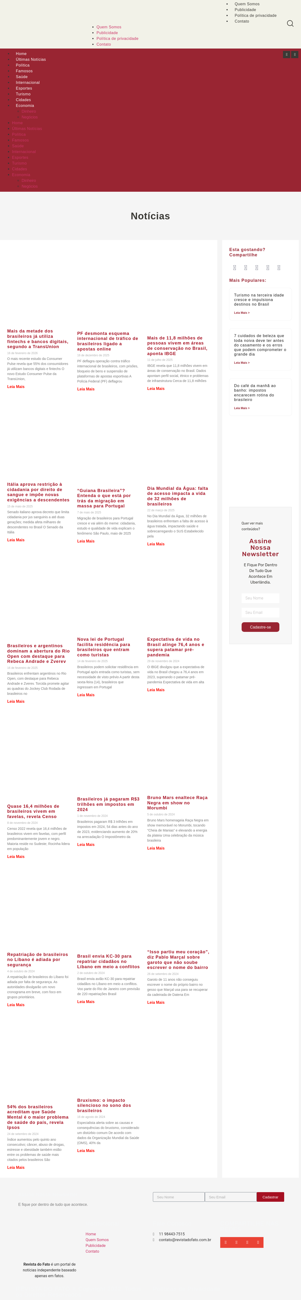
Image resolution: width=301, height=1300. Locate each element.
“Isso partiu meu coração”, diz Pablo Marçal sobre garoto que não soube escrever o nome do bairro (178, 959)
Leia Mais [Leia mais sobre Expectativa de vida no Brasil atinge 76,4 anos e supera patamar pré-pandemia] (156, 690)
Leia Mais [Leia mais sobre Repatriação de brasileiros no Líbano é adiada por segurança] (16, 1005)
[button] (234, 267)
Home (21, 54)
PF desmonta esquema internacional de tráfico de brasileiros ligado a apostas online (107, 341)
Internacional (28, 82)
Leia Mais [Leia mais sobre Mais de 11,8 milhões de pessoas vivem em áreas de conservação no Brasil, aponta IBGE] (156, 389)
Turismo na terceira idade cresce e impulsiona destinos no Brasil (259, 299)
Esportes (24, 88)
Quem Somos (108, 27)
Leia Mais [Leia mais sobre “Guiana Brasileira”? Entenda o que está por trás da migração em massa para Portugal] (85, 541)
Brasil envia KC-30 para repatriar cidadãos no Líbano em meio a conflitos (108, 961)
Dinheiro (29, 111)
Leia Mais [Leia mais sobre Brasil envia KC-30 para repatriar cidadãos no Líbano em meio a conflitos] (85, 1002)
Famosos (24, 71)
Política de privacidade (256, 15)
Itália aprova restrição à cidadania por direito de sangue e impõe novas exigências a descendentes (38, 492)
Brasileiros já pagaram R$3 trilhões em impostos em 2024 (108, 804)
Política (23, 65)
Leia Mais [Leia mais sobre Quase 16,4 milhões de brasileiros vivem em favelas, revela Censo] (16, 857)
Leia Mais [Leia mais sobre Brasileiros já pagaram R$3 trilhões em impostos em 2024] (85, 845)
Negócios (30, 117)
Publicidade (245, 10)
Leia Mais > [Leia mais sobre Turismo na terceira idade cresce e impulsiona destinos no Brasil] (242, 312)
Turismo (23, 94)
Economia (25, 106)
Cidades (23, 100)
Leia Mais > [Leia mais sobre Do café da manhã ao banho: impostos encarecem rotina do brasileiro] (242, 408)
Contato (242, 21)
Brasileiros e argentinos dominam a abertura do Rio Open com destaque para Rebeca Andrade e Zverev (38, 653)
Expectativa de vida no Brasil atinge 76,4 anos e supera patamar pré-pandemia (176, 647)
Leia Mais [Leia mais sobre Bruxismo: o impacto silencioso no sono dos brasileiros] (85, 1151)
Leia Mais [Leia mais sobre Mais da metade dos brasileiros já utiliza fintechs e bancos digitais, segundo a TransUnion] (16, 387)
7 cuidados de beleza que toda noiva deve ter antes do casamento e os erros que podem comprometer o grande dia (260, 345)
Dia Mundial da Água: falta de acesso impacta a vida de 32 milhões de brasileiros (177, 496)
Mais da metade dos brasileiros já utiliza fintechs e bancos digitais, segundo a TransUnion (38, 339)
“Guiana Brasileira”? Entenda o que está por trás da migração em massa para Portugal (104, 498)
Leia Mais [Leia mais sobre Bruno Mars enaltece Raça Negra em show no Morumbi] (156, 848)
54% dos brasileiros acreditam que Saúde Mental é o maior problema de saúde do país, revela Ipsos (38, 1117)
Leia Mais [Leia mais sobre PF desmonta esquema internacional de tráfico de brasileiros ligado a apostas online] (85, 389)
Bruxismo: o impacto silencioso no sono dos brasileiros (104, 1105)
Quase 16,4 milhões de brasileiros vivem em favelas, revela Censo (33, 811)
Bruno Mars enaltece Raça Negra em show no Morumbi (177, 802)
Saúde (22, 77)
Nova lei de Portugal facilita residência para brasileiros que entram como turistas (103, 647)
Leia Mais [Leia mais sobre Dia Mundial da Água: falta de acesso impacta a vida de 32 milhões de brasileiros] (156, 544)
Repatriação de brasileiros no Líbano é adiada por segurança (37, 959)
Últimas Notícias (31, 59)
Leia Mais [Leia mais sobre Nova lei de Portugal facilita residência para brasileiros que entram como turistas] (85, 695)
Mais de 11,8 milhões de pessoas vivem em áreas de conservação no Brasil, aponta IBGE (177, 346)
